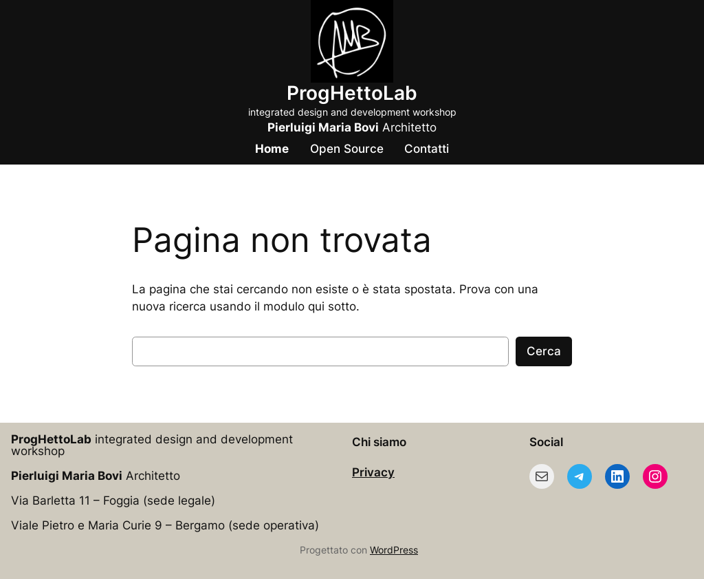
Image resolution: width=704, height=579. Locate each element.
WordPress (394, 550)
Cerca (544, 351)
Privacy (373, 472)
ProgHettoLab (352, 93)
